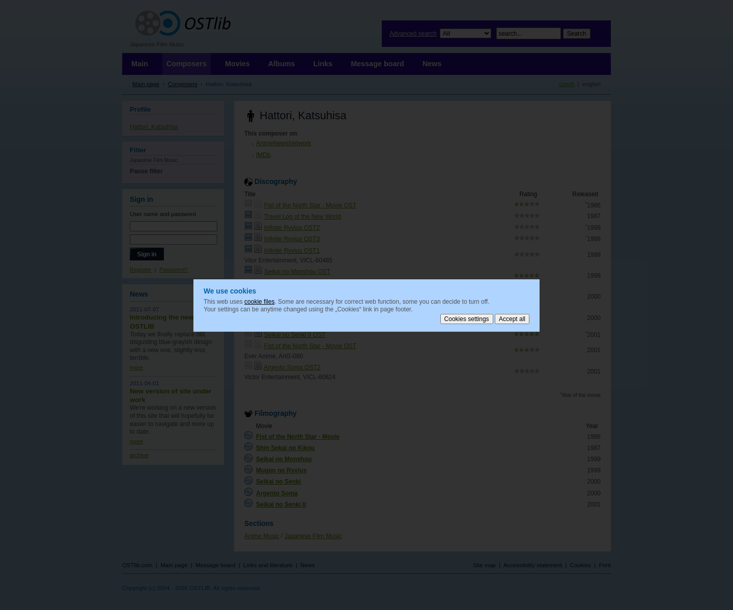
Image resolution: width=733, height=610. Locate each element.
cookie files (259, 301)
